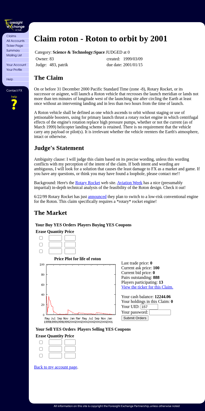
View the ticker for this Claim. (147, 287)
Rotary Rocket (87, 182)
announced (97, 196)
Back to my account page (55, 367)
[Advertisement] (116, 10)
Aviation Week (130, 182)
